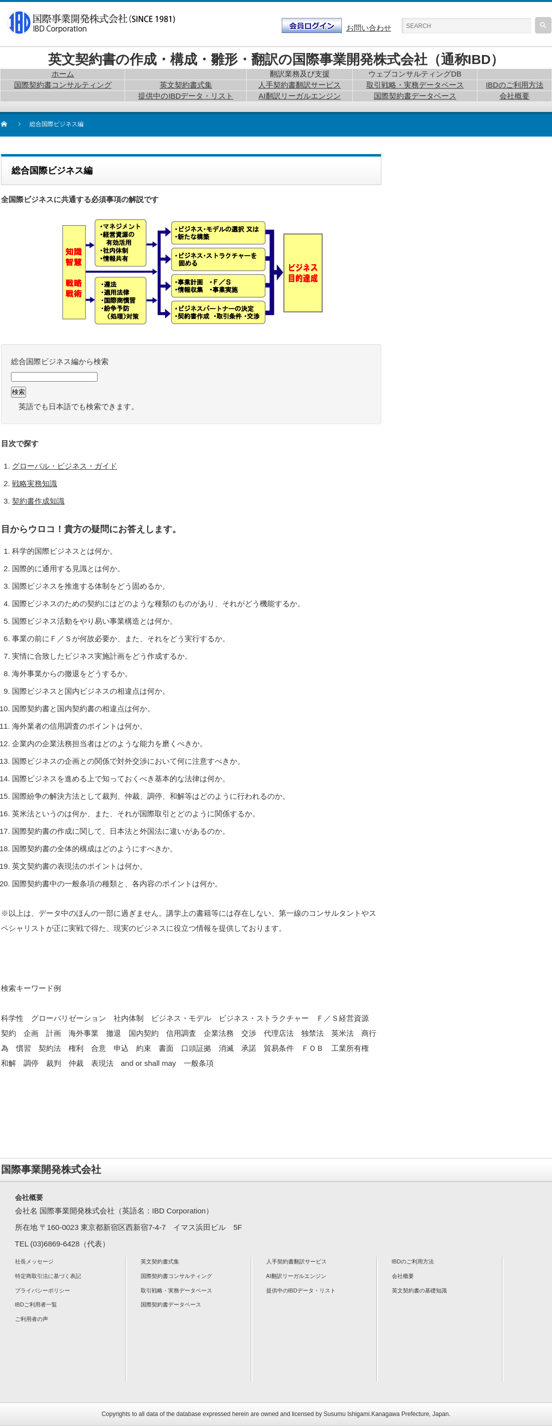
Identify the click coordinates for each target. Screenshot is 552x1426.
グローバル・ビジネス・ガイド (64, 466)
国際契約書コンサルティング (176, 1276)
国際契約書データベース (171, 1304)
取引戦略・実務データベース (176, 1290)
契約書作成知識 (38, 501)
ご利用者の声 (31, 1319)
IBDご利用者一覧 (36, 1304)
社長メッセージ (34, 1261)
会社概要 (403, 1276)
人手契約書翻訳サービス (296, 1261)
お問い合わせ (368, 28)
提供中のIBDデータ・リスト (301, 1290)
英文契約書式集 (160, 1261)
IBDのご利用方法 (413, 1261)
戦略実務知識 (34, 483)
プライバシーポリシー (42, 1290)
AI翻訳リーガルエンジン (296, 1276)
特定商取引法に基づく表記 (48, 1276)
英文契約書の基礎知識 (419, 1290)
